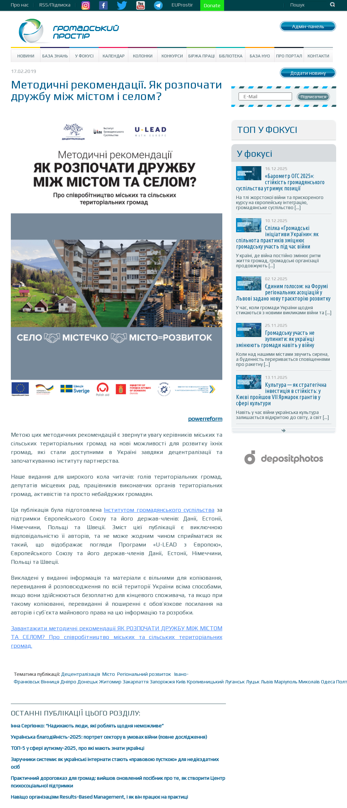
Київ (181, 681)
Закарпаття (136, 681)
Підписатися (313, 96)
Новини (25, 56)
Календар (114, 56)
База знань (55, 56)
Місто (108, 674)
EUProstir (182, 5)
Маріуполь (285, 681)
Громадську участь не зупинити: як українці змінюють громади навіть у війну (275, 338)
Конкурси (172, 56)
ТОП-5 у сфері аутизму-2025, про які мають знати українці (77, 748)
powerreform (205, 418)
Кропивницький (205, 681)
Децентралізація (80, 674)
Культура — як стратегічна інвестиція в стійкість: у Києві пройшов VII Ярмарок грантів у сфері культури (281, 393)
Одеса (328, 681)
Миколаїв (309, 681)
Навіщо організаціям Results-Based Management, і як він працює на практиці (99, 797)
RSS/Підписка (54, 5)
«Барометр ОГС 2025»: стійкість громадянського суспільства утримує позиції (280, 182)
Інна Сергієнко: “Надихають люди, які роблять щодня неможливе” (87, 726)
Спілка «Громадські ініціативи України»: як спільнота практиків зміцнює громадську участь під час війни (277, 237)
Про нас (20, 5)
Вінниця (50, 681)
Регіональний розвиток (144, 674)
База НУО (260, 56)
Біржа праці (201, 56)
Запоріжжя (162, 681)
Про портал (289, 56)
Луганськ (235, 681)
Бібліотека (231, 56)
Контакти (318, 56)
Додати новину (308, 73)
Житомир (110, 681)
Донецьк (87, 681)
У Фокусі (84, 56)
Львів (267, 681)
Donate (212, 5)
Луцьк (253, 681)
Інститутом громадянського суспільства (159, 509)
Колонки (143, 56)
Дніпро (68, 681)
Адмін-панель (308, 26)
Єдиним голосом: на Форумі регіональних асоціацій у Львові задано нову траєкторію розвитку (283, 292)
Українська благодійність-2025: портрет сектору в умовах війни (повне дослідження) (109, 737)
